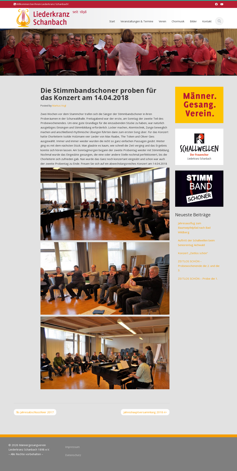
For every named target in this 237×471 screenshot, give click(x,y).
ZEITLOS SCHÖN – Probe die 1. (198, 278)
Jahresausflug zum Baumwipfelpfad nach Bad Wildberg (194, 227)
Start (112, 21)
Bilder (193, 21)
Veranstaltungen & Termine (137, 21)
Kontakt (207, 21)
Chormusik (178, 21)
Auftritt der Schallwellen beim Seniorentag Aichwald (196, 242)
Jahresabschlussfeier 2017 (35, 412)
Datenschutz (72, 455)
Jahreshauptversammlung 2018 (145, 412)
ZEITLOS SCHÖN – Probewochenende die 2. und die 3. (199, 265)
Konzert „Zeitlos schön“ (193, 253)
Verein (162, 21)
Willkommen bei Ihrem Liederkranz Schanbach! (42, 4)
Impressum (71, 447)
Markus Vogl (59, 105)
